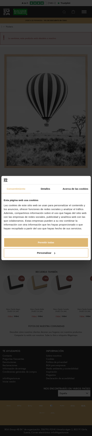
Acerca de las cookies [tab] (75, 188)
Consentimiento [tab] (16, 188)
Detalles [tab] (45, 188)
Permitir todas (46, 242)
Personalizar (46, 252)
